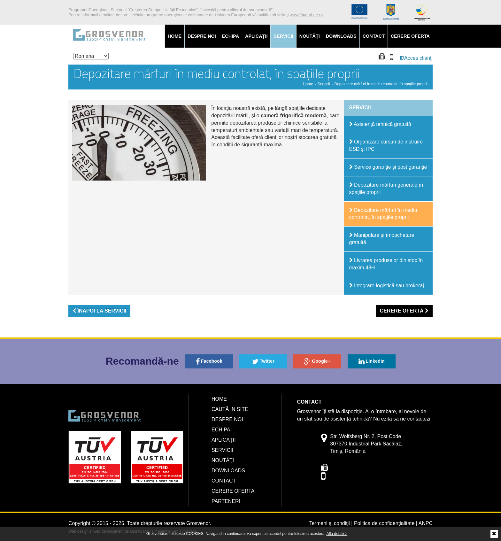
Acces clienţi (416, 58)
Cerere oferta (410, 36)
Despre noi (202, 36)
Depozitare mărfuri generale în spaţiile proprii (386, 188)
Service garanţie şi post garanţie (388, 167)
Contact (374, 36)
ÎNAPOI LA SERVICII (99, 310)
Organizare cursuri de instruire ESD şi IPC (386, 145)
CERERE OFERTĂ (404, 310)
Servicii (283, 36)
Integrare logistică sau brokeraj (386, 285)
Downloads (341, 36)
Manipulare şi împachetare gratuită (381, 238)
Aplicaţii (256, 36)
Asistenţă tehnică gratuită (380, 124)
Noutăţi (309, 36)
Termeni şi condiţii (329, 523)
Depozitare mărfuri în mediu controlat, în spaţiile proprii (383, 213)
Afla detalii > (336, 533)
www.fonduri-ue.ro (306, 14)
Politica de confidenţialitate (384, 523)
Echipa (230, 36)
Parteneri (226, 501)
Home (174, 36)
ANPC (426, 523)
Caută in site (230, 409)
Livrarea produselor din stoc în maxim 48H (386, 264)
